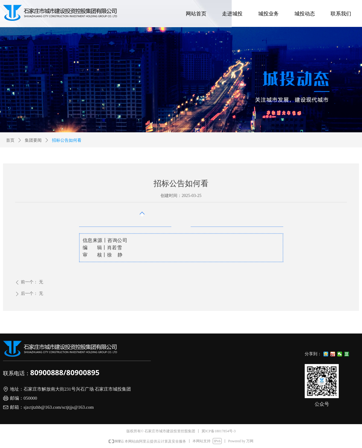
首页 (10, 140)
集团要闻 (33, 140)
